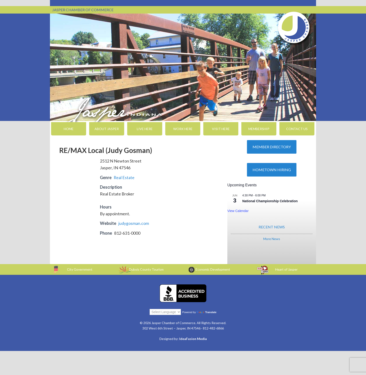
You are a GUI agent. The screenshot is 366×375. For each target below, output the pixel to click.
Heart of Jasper (286, 269)
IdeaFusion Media (193, 339)
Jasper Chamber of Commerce (293, 27)
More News (271, 239)
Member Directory (272, 147)
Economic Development (213, 269)
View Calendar (238, 211)
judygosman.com (133, 223)
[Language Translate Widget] (165, 312)
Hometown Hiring (272, 169)
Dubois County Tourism (146, 269)
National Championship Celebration (270, 201)
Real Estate (124, 177)
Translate (206, 312)
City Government (79, 269)
